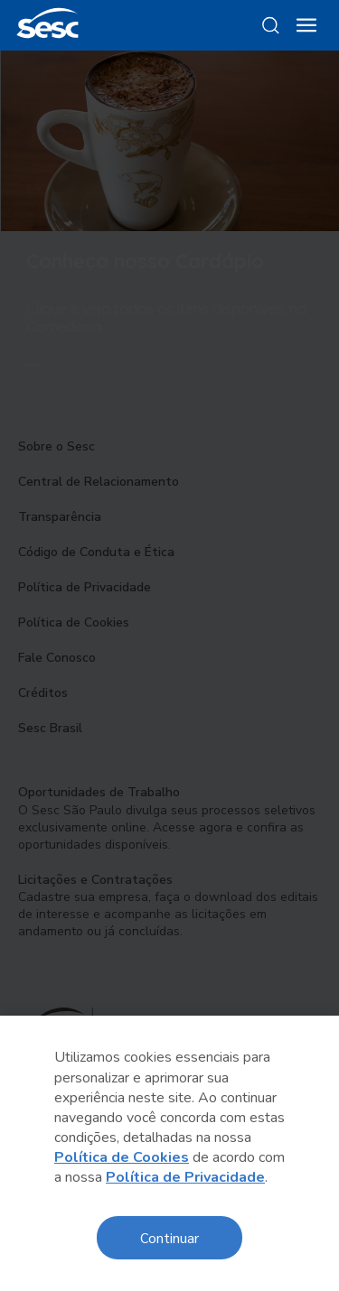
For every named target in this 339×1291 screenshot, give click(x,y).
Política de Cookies (121, 1157)
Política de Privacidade (185, 1177)
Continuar (169, 1237)
